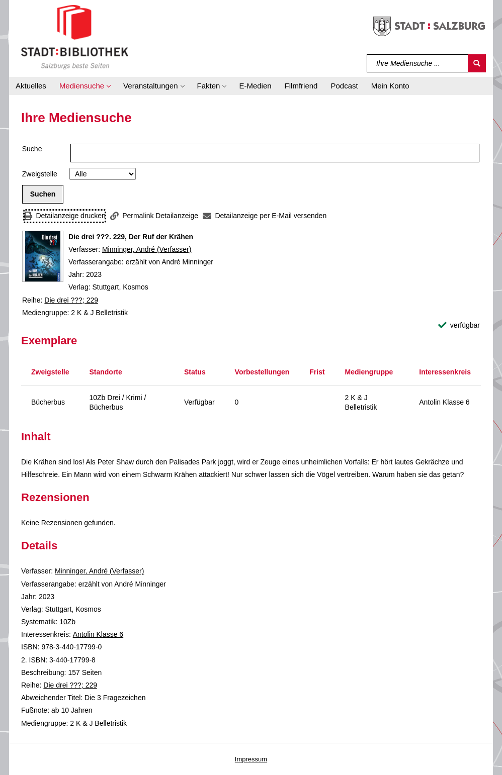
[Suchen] (477, 63)
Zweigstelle (39, 174)
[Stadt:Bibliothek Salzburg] (74, 37)
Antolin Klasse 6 (98, 634)
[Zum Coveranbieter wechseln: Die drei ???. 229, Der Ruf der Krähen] (42, 256)
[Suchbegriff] (417, 63)
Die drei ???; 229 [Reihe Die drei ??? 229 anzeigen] (71, 300)
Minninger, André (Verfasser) (146, 249)
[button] (84, 86)
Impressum (251, 759)
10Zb (67, 622)
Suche (32, 149)
